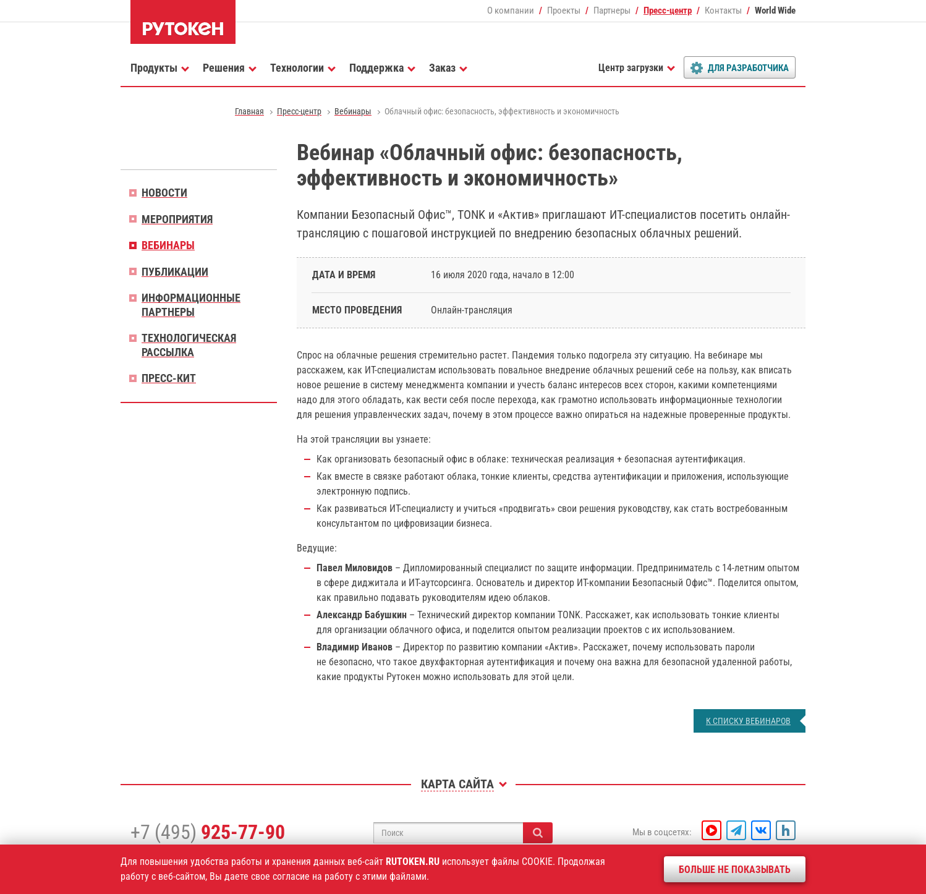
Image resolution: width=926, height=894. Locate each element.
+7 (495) (207, 832)
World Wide (775, 10)
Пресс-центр (668, 10)
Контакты (723, 10)
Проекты (563, 10)
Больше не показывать (735, 869)
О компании (510, 10)
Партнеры (612, 10)
